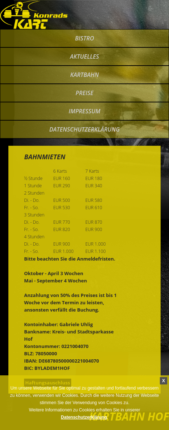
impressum (84, 111)
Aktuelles (84, 56)
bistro (84, 38)
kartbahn (84, 75)
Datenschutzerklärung (84, 129)
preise (84, 93)
